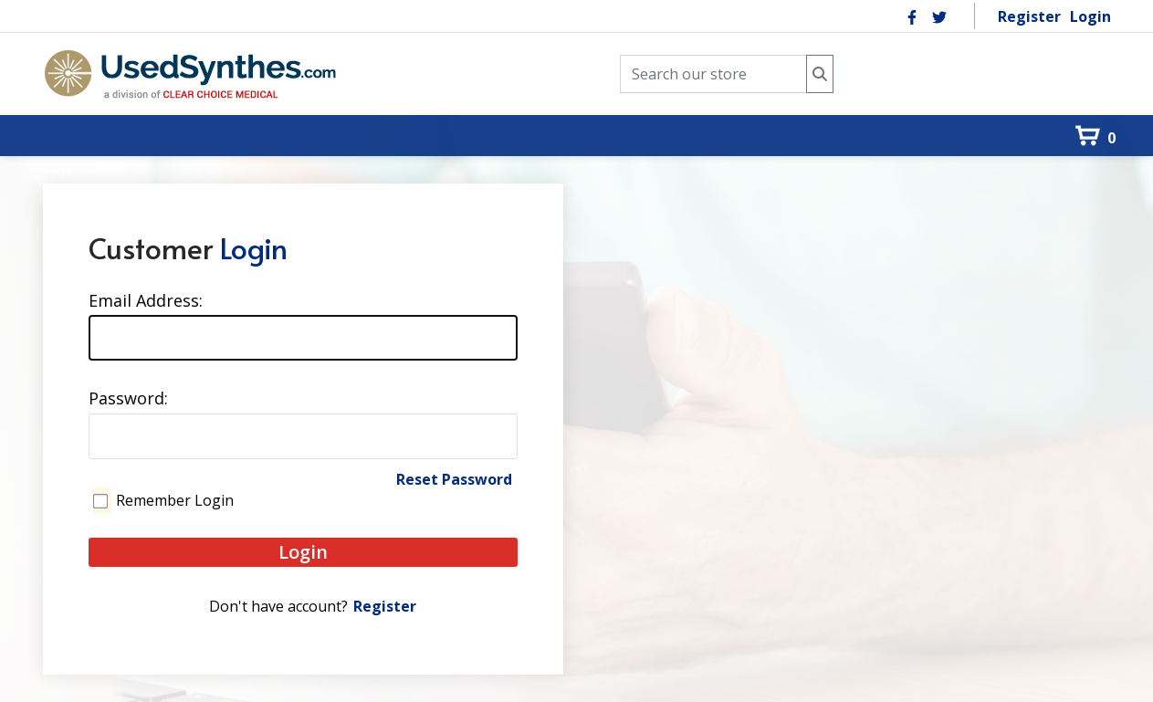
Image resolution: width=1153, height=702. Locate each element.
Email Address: (146, 300)
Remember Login (175, 500)
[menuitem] (63, 104)
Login (1090, 16)
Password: (128, 398)
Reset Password (454, 479)
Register (1029, 16)
